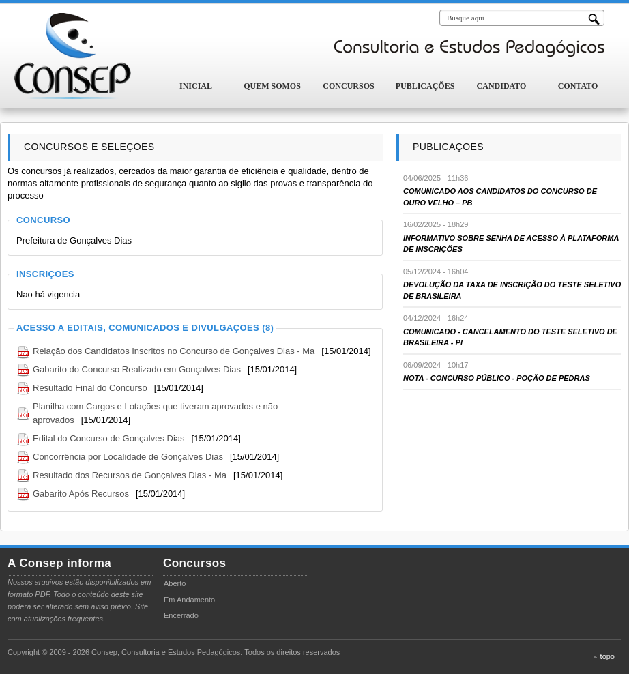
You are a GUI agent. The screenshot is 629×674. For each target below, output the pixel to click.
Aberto (175, 583)
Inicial (195, 86)
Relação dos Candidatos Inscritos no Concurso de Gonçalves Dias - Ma (173, 351)
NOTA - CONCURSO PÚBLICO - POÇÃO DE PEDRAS (496, 378)
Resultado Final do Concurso (90, 388)
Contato (578, 86)
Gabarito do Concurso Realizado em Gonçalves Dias (137, 369)
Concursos (348, 86)
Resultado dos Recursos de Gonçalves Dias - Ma (129, 475)
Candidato (502, 86)
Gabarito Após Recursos (81, 493)
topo (607, 656)
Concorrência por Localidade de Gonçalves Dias (128, 457)
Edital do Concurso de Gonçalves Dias (109, 438)
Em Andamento (189, 600)
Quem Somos (272, 86)
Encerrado (181, 615)
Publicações (425, 86)
